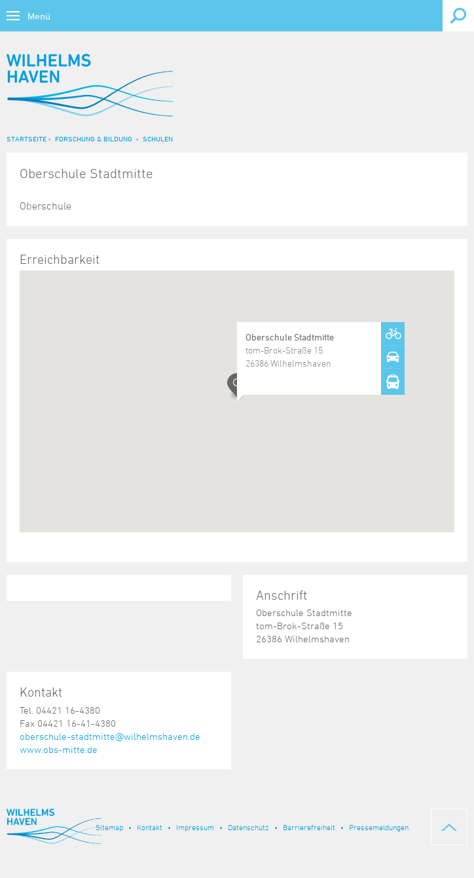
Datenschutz (248, 827)
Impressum (195, 827)
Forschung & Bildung (93, 138)
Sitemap (109, 827)
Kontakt (149, 827)
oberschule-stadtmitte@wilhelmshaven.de (110, 736)
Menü (38, 16)
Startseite (26, 138)
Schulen (158, 138)
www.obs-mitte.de (59, 749)
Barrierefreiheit (309, 827)
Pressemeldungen (379, 827)
